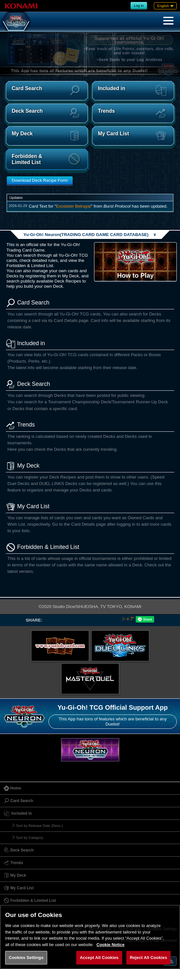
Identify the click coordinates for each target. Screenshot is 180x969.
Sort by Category (29, 838)
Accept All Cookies (99, 957)
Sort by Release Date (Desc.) (39, 826)
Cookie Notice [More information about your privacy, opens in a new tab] (111, 944)
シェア (128, 618)
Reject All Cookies (148, 957)
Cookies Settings (26, 957)
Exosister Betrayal (73, 206)
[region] (90, 937)
